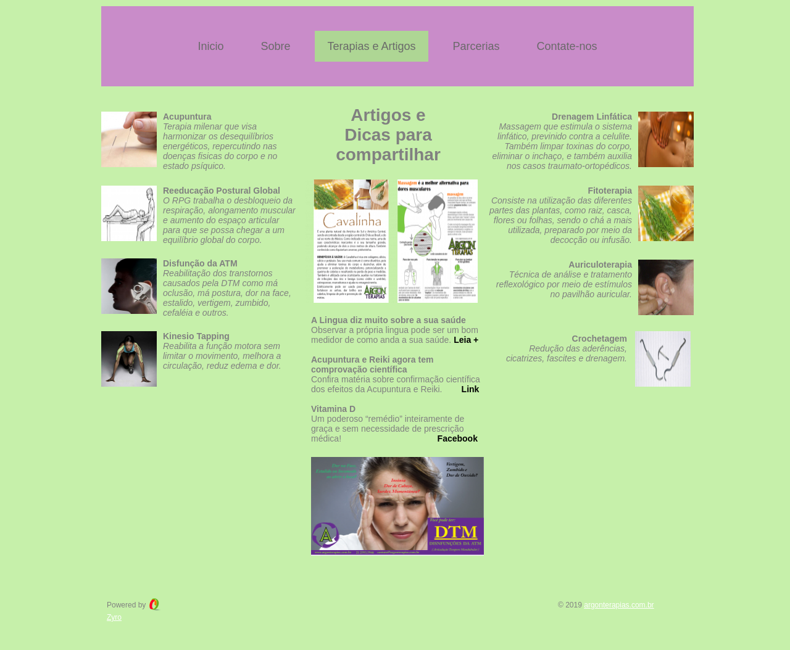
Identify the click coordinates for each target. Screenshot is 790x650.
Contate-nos (567, 46)
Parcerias (476, 46)
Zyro (114, 617)
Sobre (275, 46)
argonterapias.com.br (619, 605)
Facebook (458, 438)
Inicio (210, 46)
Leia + (466, 340)
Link (471, 389)
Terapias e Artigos (371, 46)
